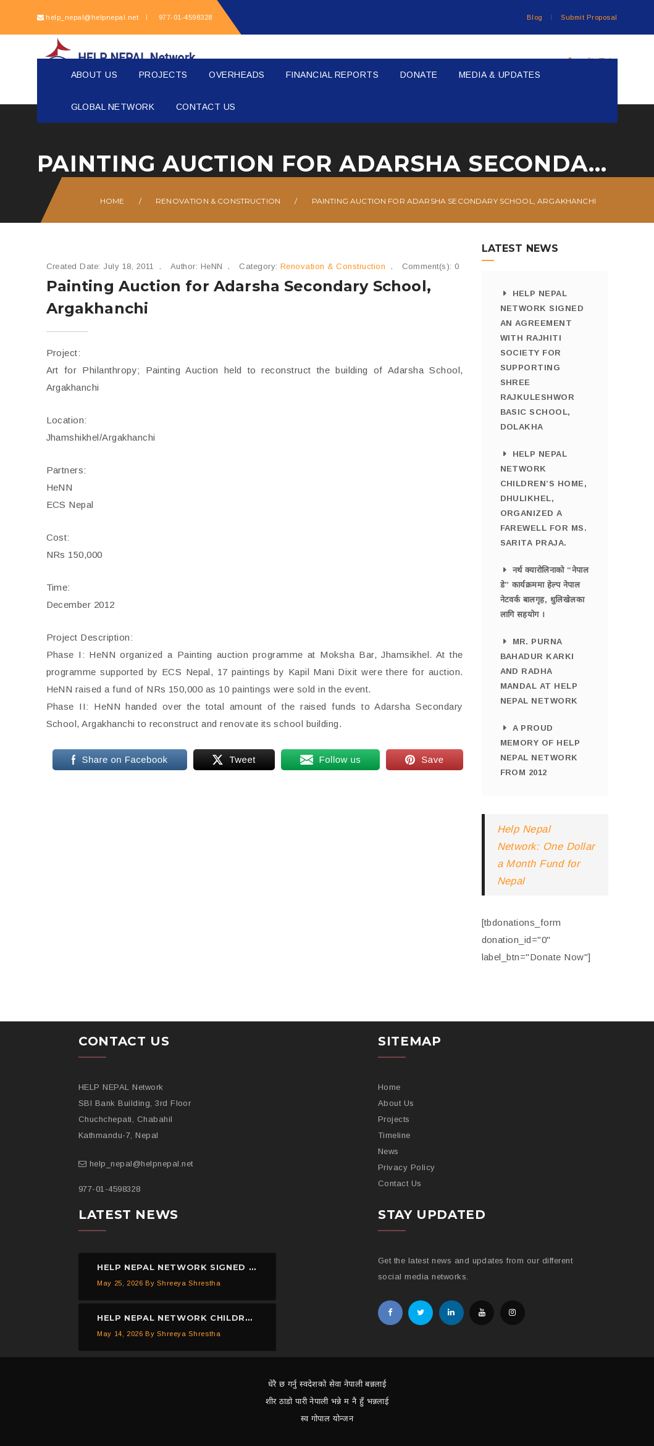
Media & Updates (499, 75)
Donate (419, 75)
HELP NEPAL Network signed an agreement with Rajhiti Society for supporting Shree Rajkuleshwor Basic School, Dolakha (542, 360)
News (388, 1151)
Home (112, 201)
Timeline (394, 1135)
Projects (163, 75)
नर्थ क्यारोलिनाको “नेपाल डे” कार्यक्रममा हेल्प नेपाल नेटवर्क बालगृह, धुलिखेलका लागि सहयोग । (544, 592)
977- (184, 17)
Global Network (113, 107)
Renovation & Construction (218, 201)
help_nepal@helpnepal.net (92, 17)
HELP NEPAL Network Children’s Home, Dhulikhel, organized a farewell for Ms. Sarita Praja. (543, 498)
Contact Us (206, 107)
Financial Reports (332, 75)
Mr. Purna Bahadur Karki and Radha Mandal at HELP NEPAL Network (539, 671)
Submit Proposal (589, 17)
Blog (535, 17)
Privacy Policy (406, 1167)
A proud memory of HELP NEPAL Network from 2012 (540, 750)
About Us (94, 75)
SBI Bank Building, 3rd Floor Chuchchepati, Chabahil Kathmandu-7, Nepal (134, 1119)
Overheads (236, 75)
